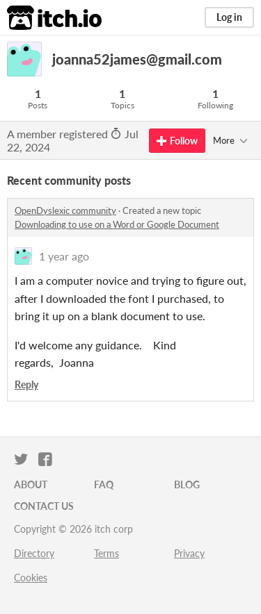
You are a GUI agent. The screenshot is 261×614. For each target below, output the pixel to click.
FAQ (103, 484)
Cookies (30, 577)
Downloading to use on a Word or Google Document (117, 224)
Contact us (44, 506)
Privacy (189, 553)
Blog (187, 484)
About (30, 484)
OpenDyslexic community (65, 210)
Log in (229, 17)
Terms (106, 553)
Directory (34, 553)
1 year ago (64, 256)
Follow (177, 141)
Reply (26, 384)
